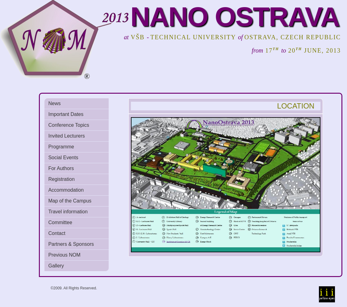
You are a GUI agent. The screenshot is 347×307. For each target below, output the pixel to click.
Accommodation (66, 190)
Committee (60, 222)
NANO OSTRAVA (234, 16)
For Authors (61, 168)
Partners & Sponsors (71, 244)
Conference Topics (68, 125)
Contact (56, 233)
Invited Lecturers (66, 136)
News (54, 103)
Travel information (67, 211)
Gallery (56, 265)
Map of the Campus (69, 200)
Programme (61, 146)
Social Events (63, 157)
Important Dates (65, 114)
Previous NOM (64, 255)
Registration (61, 179)
